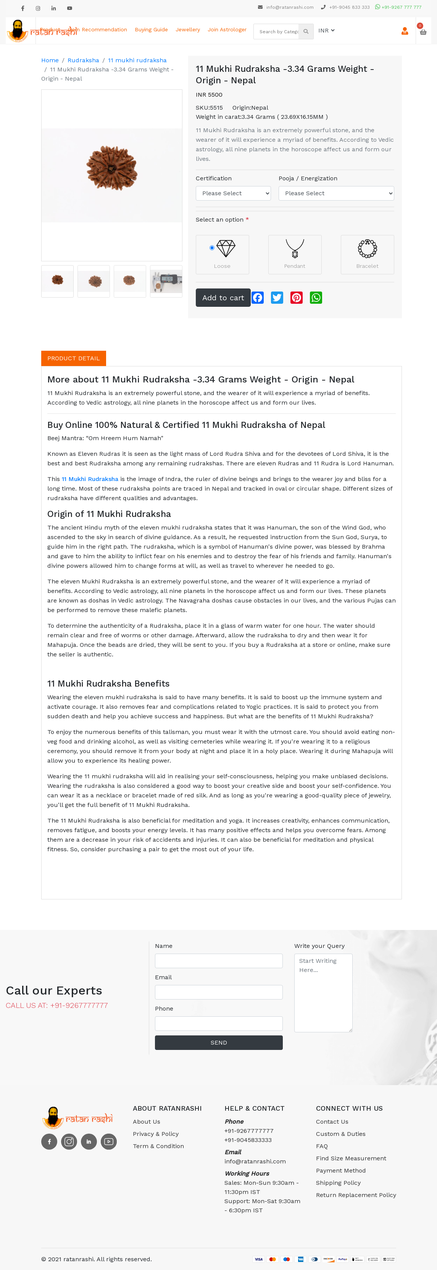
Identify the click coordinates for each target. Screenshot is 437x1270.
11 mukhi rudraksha (137, 60)
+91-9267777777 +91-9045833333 (249, 1131)
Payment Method (341, 1170)
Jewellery (188, 29)
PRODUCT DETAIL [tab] (73, 358)
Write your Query (319, 945)
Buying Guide (151, 29)
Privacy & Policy (156, 1133)
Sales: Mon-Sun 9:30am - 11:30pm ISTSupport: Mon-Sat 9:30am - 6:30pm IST (262, 1192)
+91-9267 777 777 (398, 7)
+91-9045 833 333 (345, 7)
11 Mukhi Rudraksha (90, 479)
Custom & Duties (341, 1133)
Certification (214, 178)
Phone (164, 1008)
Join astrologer (227, 29)
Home (50, 60)
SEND (219, 1042)
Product (50, 29)
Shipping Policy (338, 1182)
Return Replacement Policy (356, 1195)
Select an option (222, 219)
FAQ (322, 1146)
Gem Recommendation (97, 29)
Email (163, 977)
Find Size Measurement (351, 1158)
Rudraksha (83, 60)
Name (164, 945)
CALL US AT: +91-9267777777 (57, 1005)
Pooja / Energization (308, 178)
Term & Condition (158, 1146)
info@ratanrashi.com (286, 7)
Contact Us (332, 1121)
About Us (146, 1121)
